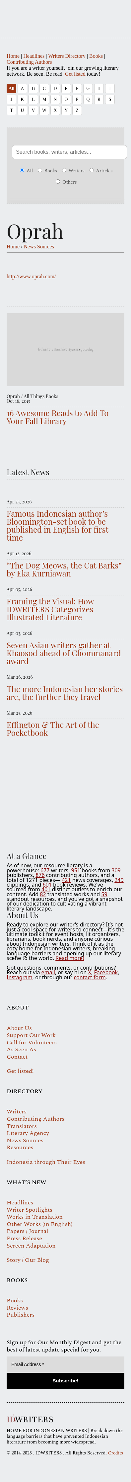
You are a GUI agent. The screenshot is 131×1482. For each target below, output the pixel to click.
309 (115, 870)
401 (45, 889)
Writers (73, 171)
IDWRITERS (65, 14)
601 (46, 884)
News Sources (39, 246)
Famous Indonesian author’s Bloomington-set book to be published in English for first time (57, 525)
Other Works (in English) (39, 1224)
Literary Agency (28, 1133)
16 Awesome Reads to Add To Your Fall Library (58, 416)
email (48, 972)
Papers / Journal (27, 1231)
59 (104, 894)
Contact (17, 1056)
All (11, 88)
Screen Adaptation (31, 1245)
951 (75, 870)
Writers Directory (67, 56)
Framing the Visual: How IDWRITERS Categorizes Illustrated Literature (50, 609)
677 (44, 870)
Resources (20, 1147)
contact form (89, 977)
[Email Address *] (65, 1364)
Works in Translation (35, 1216)
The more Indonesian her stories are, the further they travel (65, 692)
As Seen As (21, 1049)
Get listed (75, 74)
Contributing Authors (29, 62)
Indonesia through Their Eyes (46, 1162)
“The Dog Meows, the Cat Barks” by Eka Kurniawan (64, 569)
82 (43, 894)
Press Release (24, 1238)
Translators (22, 1126)
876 (39, 875)
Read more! (69, 958)
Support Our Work (31, 1035)
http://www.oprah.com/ (31, 276)
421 (66, 880)
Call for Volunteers (32, 1042)
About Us (19, 1028)
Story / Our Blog (28, 1260)
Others (66, 182)
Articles (101, 171)
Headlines (33, 56)
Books (96, 56)
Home (13, 56)
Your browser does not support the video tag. (65, 796)
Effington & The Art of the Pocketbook (53, 728)
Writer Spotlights (29, 1209)
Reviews (17, 1307)
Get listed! (20, 1071)
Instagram (20, 977)
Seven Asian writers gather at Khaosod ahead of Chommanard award (64, 653)
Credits (115, 1452)
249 (118, 880)
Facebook (106, 972)
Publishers (20, 1314)
